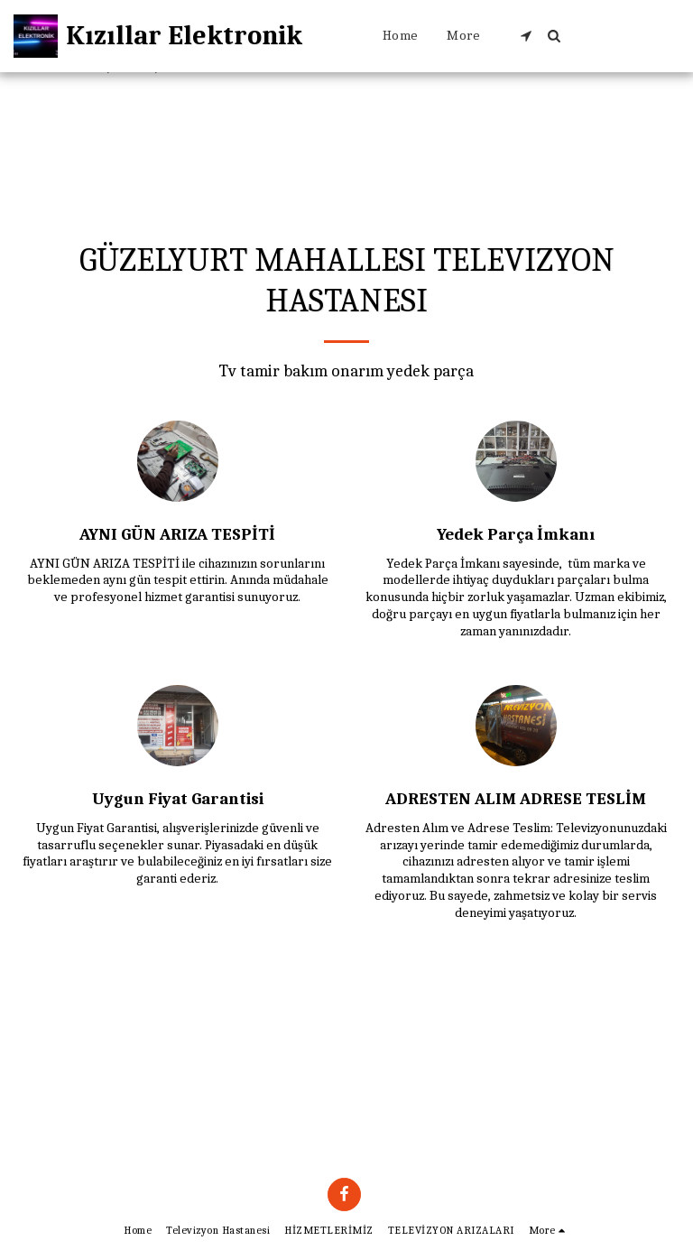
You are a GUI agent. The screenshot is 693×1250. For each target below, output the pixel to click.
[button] (526, 35)
